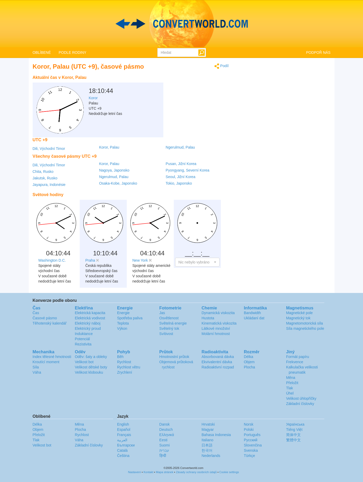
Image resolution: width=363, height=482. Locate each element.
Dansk (164, 424)
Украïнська (295, 424)
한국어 (206, 450)
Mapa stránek (165, 472)
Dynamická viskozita (218, 313)
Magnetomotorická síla (304, 323)
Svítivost (166, 334)
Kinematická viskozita (219, 323)
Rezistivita (83, 344)
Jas (162, 313)
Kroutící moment (46, 362)
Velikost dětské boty (91, 367)
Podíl (221, 66)
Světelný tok (169, 328)
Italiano (207, 440)
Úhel (290, 393)
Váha (37, 372)
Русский (250, 440)
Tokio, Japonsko (179, 183)
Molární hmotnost (215, 334)
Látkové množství (215, 328)
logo (181, 23)
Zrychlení (124, 372)
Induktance (84, 334)
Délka (248, 357)
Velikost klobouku (89, 372)
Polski (248, 429)
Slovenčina (253, 445)
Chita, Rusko (43, 171)
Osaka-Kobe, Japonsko (118, 183)
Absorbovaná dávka (217, 357)
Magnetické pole (299, 313)
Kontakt (148, 472)
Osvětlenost (169, 318)
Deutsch (166, 429)
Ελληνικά (166, 435)
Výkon (122, 328)
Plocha (249, 367)
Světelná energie (173, 323)
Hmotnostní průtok (174, 357)
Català (122, 450)
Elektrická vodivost (90, 318)
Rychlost (124, 362)
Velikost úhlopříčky (301, 398)
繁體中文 (293, 440)
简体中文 (293, 435)
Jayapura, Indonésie (49, 185)
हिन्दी (162, 456)
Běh (120, 357)
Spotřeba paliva (129, 318)
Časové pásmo (45, 318)
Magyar (207, 429)
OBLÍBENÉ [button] (42, 52)
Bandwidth (252, 313)
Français (124, 435)
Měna (290, 377)
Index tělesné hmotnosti (52, 357)
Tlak (289, 388)
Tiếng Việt (294, 429)
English (123, 424)
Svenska (251, 450)
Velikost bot (84, 362)
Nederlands (210, 456)
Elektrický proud (88, 328)
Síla (36, 367)
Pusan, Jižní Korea (181, 164)
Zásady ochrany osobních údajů (196, 472)
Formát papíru (297, 357)
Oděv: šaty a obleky (91, 357)
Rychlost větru (128, 367)
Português (252, 435)
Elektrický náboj (87, 323)
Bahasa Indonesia (216, 435)
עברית (164, 450)
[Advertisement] (196, 86)
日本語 (206, 445)
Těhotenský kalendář (50, 323)
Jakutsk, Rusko (45, 178)
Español (123, 429)
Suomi (164, 445)
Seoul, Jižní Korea (180, 177)
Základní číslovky (300, 404)
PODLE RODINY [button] (73, 52)
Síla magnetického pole (305, 328)
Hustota (207, 318)
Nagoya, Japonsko (114, 170)
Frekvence (294, 362)
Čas (36, 313)
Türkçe (249, 456)
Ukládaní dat (254, 318)
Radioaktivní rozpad (217, 367)
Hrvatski (208, 424)
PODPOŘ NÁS (318, 52)
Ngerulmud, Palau (180, 147)
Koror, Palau (109, 147)
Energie (123, 313)
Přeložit (292, 383)
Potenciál (82, 339)
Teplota (123, 323)
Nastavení (134, 472)
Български (126, 445)
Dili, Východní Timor (49, 148)
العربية (122, 440)
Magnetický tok (298, 318)
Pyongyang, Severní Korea (187, 170)
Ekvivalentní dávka (216, 362)
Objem (249, 362)
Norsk (248, 424)
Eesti (163, 440)
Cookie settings (229, 472)
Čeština (123, 456)
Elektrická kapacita (90, 313)
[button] (197, 262)
